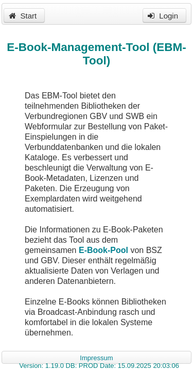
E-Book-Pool (103, 250)
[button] (24, 15)
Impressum (96, 358)
